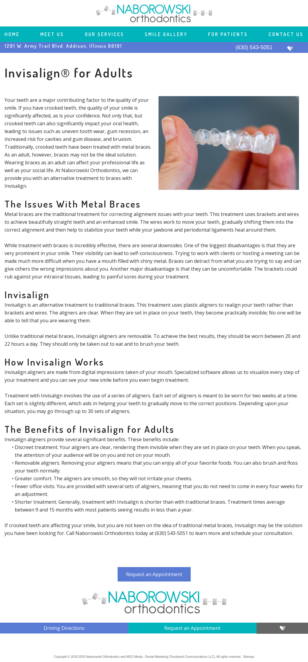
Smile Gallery (166, 34)
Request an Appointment (154, 574)
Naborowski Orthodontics (103, 656)
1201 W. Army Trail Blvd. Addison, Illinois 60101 (63, 46)
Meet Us (52, 34)
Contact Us (286, 34)
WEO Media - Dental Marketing (147, 656)
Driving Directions (64, 628)
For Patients (228, 34)
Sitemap (248, 656)
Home (12, 34)
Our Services (104, 34)
